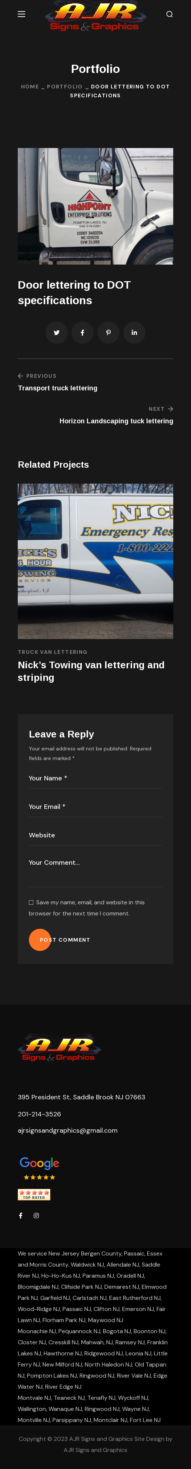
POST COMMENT (65, 940)
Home (30, 86)
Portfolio (65, 86)
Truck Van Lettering (53, 652)
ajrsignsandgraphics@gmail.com (68, 1130)
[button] (169, 14)
